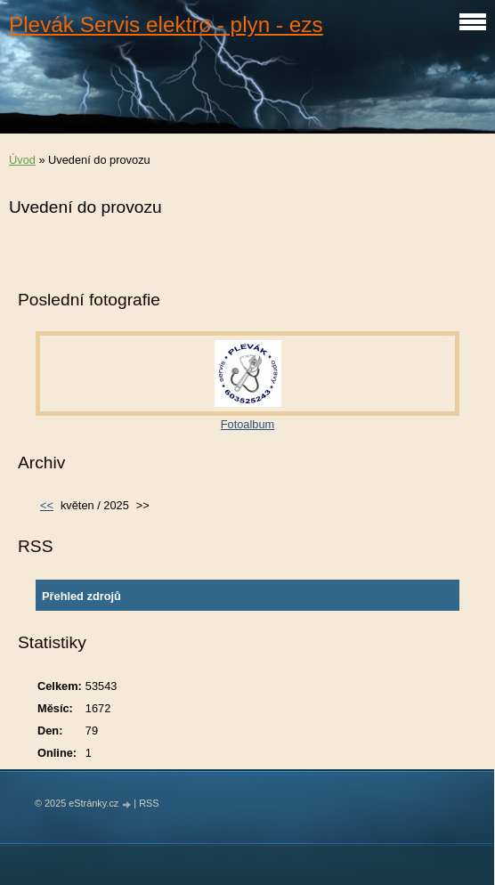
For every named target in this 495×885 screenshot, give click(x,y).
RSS (148, 803)
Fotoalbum (247, 424)
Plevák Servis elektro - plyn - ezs (166, 24)
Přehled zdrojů (81, 596)
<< (46, 505)
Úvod (22, 159)
